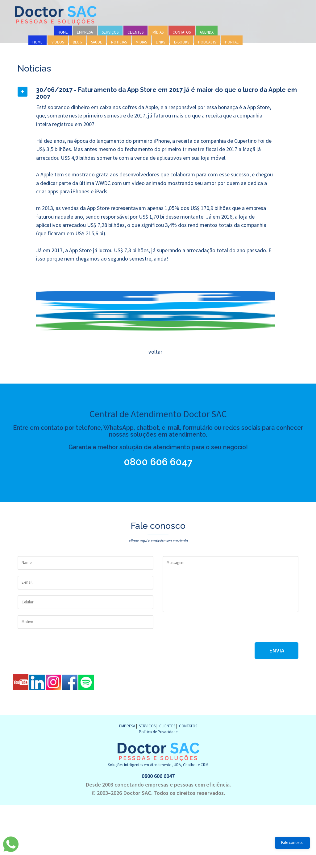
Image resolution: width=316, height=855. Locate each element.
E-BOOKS (181, 42)
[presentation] (209, 630)
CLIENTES (135, 32)
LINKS (160, 42)
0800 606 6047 (159, 461)
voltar (155, 351)
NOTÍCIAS (119, 42)
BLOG (77, 42)
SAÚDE (96, 42)
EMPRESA (85, 32)
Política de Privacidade (158, 731)
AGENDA (207, 32)
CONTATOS (182, 32)
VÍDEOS (58, 42)
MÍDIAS (158, 32)
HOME (63, 32)
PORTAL (232, 42)
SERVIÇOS (110, 32)
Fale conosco (292, 842)
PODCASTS (207, 42)
